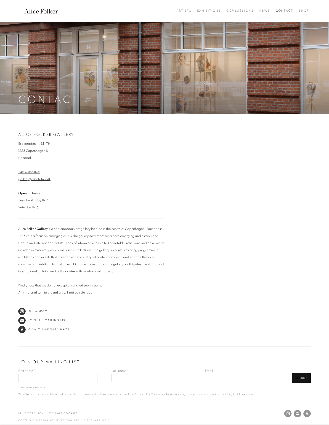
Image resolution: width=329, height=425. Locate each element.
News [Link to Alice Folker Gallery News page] (264, 10)
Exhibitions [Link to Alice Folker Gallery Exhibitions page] (209, 10)
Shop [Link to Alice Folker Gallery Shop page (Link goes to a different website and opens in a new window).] (304, 10)
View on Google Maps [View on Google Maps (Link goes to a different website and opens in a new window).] (43, 329)
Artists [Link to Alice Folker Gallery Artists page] (183, 10)
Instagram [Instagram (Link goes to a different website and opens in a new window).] (33, 311)
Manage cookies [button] (63, 413)
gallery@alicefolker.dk (34, 179)
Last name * (119, 371)
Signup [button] (301, 378)
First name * (26, 371)
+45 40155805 (29, 172)
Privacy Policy (142, 394)
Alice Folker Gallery (41, 10)
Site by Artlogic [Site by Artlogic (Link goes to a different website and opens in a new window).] (97, 420)
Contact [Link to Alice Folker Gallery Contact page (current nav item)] (284, 10)
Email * (210, 371)
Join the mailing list (42, 320)
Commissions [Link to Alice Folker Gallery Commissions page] (240, 10)
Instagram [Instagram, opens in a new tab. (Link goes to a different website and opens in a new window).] (288, 413)
